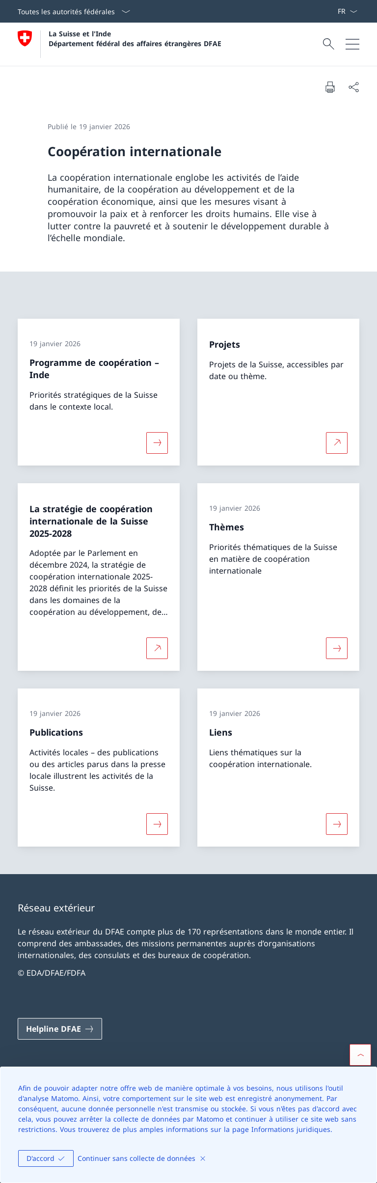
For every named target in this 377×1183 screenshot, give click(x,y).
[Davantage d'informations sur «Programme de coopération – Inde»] (157, 443)
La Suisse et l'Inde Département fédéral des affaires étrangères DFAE (135, 38)
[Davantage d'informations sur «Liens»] (337, 824)
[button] (360, 1055)
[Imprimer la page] (330, 87)
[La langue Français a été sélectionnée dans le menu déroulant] (347, 11)
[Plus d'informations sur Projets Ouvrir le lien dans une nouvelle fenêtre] (337, 443)
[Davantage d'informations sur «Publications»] (157, 824)
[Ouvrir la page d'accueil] (119, 44)
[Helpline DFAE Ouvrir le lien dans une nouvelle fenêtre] (60, 1029)
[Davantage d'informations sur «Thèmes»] (337, 648)
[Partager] (353, 87)
